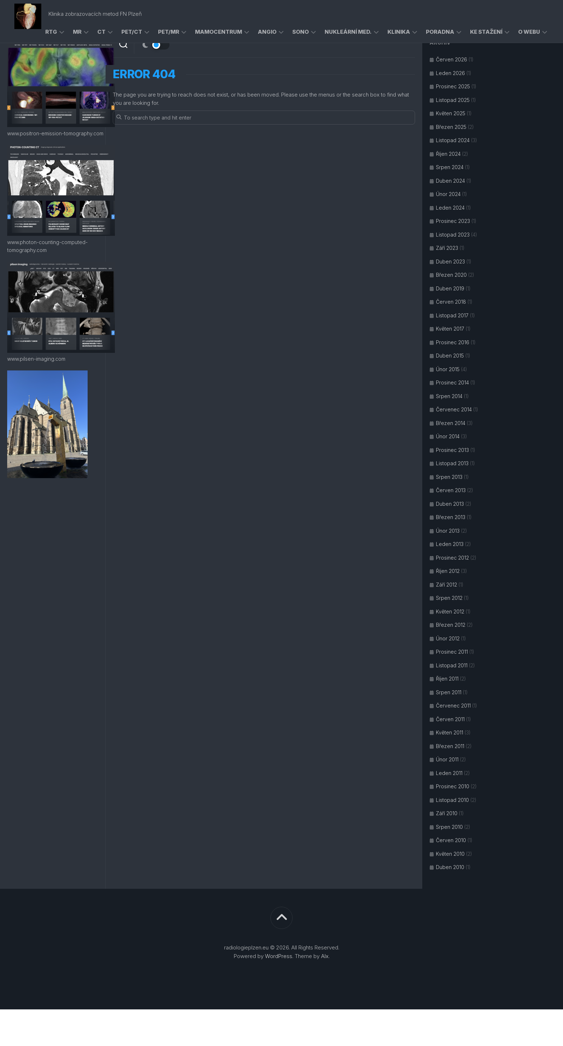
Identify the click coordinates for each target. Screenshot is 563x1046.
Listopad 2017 (452, 315)
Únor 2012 (448, 638)
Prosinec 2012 (452, 558)
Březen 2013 (450, 517)
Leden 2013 (450, 544)
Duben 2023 (450, 261)
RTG (51, 31)
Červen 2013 (451, 490)
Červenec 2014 (454, 409)
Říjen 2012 (448, 571)
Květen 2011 (449, 732)
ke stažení (486, 31)
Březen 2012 (450, 625)
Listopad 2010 (452, 800)
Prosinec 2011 (452, 652)
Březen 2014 (450, 423)
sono (300, 31)
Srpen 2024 (450, 167)
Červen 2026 (451, 59)
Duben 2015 (450, 355)
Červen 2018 (451, 302)
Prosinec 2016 (452, 342)
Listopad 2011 (451, 665)
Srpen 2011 (448, 692)
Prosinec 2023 (453, 221)
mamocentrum (218, 31)
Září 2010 (446, 813)
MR (77, 31)
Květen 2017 (450, 329)
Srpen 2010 (449, 827)
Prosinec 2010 (452, 786)
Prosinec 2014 (452, 382)
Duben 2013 (450, 504)
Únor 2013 (448, 531)
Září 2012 (446, 585)
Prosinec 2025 (453, 86)
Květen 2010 (450, 854)
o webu (529, 31)
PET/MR (168, 31)
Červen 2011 (450, 719)
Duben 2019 (450, 288)
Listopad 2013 (452, 463)
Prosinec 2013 (452, 450)
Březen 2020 (451, 275)
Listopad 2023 (453, 235)
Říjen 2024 (448, 154)
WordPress (278, 956)
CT (101, 31)
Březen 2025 (451, 127)
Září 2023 (447, 248)
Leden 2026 (450, 73)
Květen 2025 (450, 113)
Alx (325, 956)
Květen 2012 (450, 611)
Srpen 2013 (449, 477)
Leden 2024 (450, 208)
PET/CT (131, 31)
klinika (398, 31)
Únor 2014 (448, 436)
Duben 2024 (450, 181)
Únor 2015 (448, 369)
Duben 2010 (450, 867)
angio (267, 31)
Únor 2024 (448, 194)
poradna (440, 31)
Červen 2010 (451, 840)
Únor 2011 (447, 759)
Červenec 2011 (453, 705)
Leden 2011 (449, 773)
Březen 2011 (450, 746)
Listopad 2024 (453, 140)
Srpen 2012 (449, 598)
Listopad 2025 (453, 100)
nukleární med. (348, 31)
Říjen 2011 (447, 679)
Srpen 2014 (449, 396)
